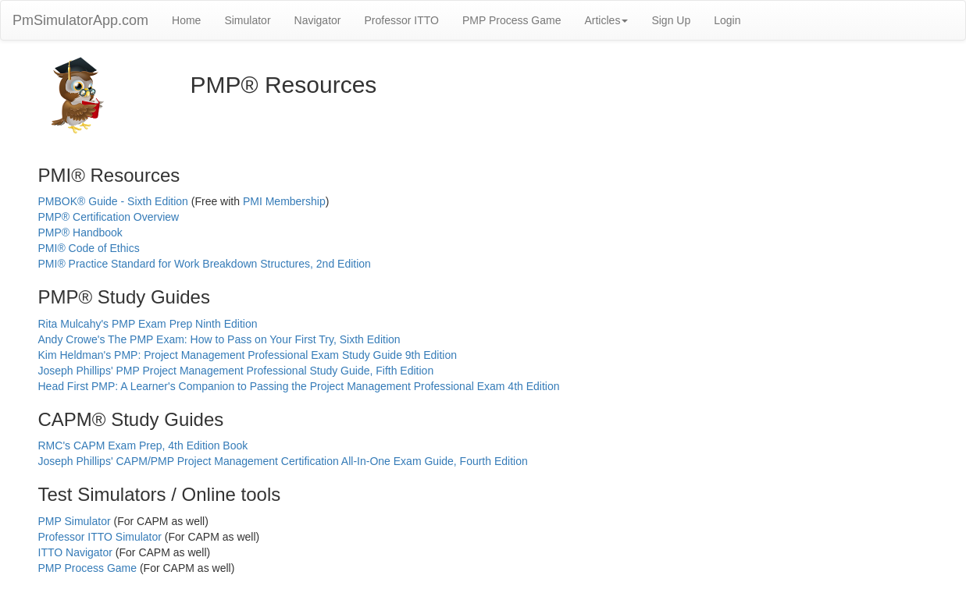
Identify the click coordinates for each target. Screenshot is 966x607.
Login (727, 20)
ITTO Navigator (75, 552)
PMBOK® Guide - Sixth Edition (113, 201)
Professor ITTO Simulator (100, 537)
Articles (606, 20)
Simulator (247, 20)
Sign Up (670, 20)
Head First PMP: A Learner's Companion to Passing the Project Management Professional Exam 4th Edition (299, 386)
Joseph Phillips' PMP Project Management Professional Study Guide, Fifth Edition (236, 370)
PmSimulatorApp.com (80, 20)
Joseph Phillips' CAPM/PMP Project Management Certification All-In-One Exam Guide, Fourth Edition (283, 461)
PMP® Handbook (80, 232)
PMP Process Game (511, 20)
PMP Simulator (74, 521)
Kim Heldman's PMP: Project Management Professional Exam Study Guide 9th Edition (247, 355)
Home (186, 20)
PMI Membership (284, 201)
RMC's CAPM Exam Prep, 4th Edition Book (143, 445)
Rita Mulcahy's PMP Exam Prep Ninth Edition (148, 324)
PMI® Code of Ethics (89, 248)
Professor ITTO (401, 20)
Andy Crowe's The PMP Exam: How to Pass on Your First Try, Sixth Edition (219, 339)
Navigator (317, 20)
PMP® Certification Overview (109, 217)
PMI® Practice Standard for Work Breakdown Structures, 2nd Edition (204, 263)
